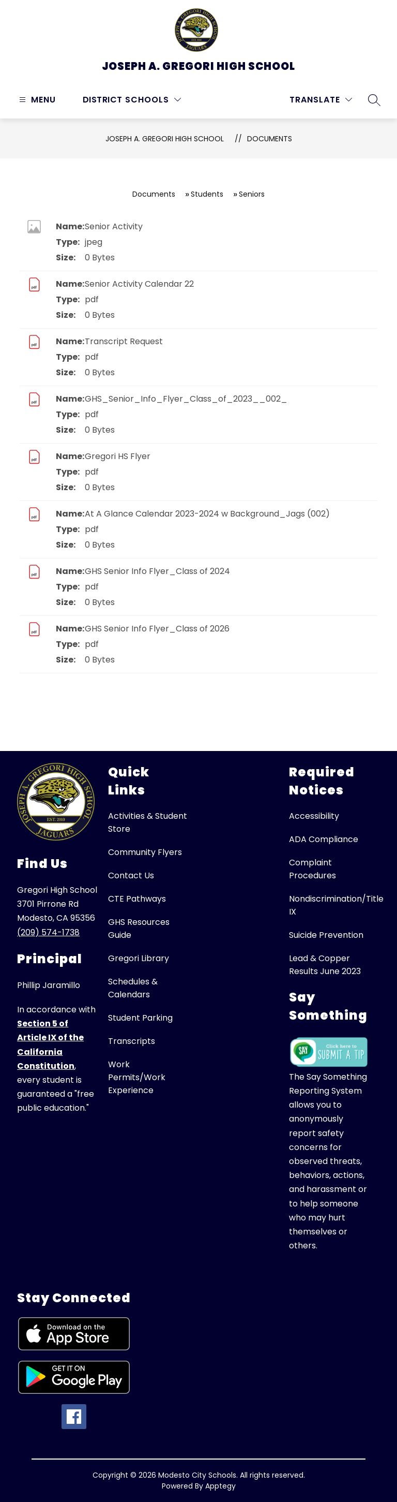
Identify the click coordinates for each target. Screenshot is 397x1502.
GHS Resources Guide (139, 928)
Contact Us (131, 875)
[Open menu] (36, 99)
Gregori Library (138, 958)
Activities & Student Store (147, 822)
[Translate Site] (321, 99)
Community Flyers (145, 852)
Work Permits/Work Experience (136, 1077)
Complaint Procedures (312, 869)
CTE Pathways (137, 899)
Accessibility (314, 816)
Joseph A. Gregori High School (164, 139)
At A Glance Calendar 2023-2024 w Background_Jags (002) (207, 514)
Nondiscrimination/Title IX (336, 905)
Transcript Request (124, 341)
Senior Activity (114, 226)
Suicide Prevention (326, 935)
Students (207, 194)
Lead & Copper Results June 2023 (325, 964)
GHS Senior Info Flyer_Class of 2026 (157, 629)
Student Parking (140, 1018)
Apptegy (220, 1486)
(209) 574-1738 (48, 932)
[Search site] (374, 100)
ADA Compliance (323, 839)
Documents (269, 139)
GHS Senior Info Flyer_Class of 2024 (157, 571)
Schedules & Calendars (133, 988)
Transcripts (131, 1041)
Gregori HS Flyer (117, 456)
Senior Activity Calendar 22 (139, 284)
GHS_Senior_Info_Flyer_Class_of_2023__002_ (186, 399)
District (103, 100)
